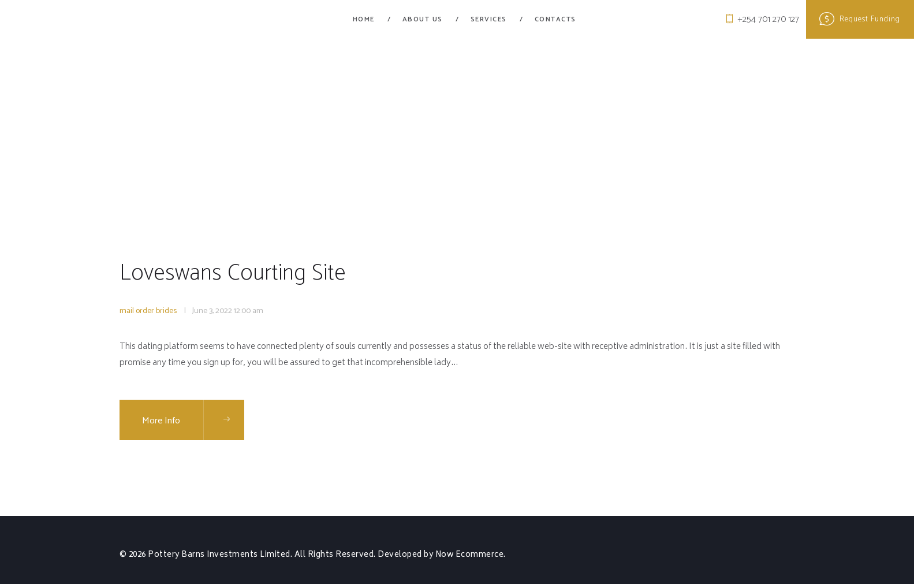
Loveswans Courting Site (234, 273)
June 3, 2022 (212, 311)
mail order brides (148, 311)
